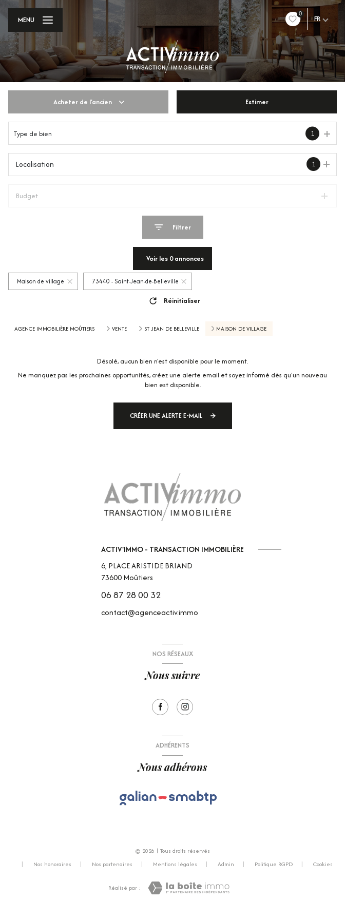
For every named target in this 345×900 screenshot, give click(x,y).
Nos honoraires (52, 864)
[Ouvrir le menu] (35, 20)
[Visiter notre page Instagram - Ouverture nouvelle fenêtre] (185, 707)
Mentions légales (175, 864)
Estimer (257, 102)
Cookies (323, 864)
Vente (119, 328)
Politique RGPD (274, 864)
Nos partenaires (112, 864)
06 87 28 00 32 (131, 594)
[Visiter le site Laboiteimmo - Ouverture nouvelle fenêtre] (189, 888)
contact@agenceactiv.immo (149, 612)
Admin (226, 864)
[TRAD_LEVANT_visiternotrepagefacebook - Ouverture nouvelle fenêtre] (160, 707)
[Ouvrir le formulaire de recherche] (172, 227)
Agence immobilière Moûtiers (54, 328)
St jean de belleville (171, 328)
